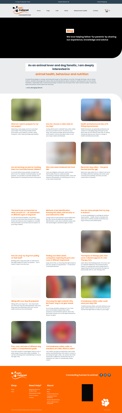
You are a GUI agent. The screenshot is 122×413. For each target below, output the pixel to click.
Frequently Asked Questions (52, 396)
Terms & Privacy (33, 395)
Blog (48, 391)
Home (39, 11)
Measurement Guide (35, 393)
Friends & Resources (52, 394)
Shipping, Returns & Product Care (34, 390)
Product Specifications (53, 400)
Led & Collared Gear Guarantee (53, 402)
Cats (12, 391)
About (48, 389)
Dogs (12, 389)
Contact (95, 11)
